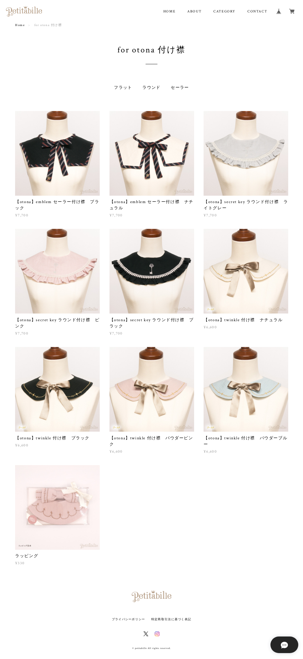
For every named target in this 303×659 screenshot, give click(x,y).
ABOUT (194, 11)
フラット (123, 87)
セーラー (180, 87)
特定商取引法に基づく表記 (171, 619)
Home (20, 25)
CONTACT (257, 11)
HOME (169, 11)
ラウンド (151, 87)
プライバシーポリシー (128, 619)
